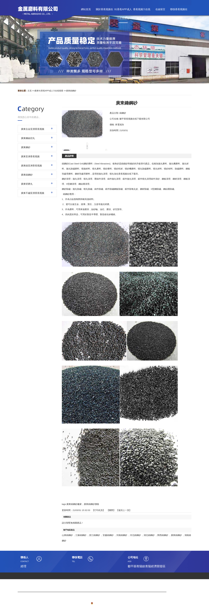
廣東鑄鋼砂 (71, 91)
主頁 (30, 91)
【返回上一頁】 (123, 510)
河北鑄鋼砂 (135, 535)
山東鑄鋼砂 (67, 535)
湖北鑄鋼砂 (149, 535)
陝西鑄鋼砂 (162, 535)
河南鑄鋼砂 (121, 535)
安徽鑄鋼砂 (108, 535)
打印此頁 (98, 510)
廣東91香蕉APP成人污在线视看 (48, 91)
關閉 (111, 510)
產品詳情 (69, 156)
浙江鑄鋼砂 (94, 535)
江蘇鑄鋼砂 (80, 535)
